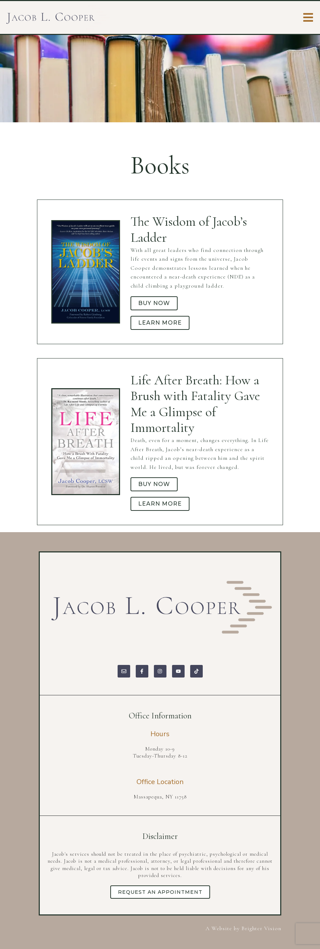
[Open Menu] (308, 17)
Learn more (160, 322)
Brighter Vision (261, 928)
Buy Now (154, 303)
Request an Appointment (160, 892)
